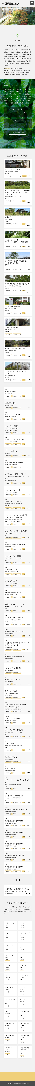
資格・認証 (11, 9)
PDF (17, 112)
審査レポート (16, 175)
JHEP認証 (19, 9)
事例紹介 (8, 175)
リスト (17, 136)
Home (4, 9)
